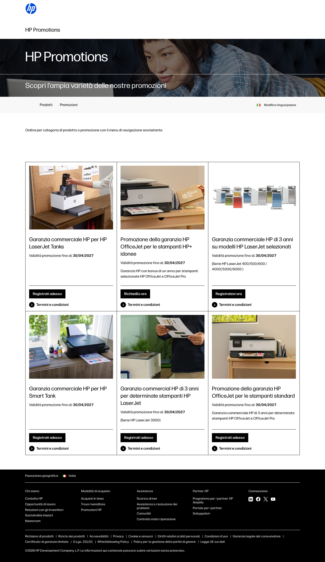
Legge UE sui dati (212, 542)
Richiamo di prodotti (39, 536)
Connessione (258, 491)
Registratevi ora (229, 294)
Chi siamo (32, 491)
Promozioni (69, 105)
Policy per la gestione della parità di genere (165, 542)
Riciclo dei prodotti (71, 536)
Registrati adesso (47, 294)
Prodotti (46, 105)
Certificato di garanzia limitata (46, 542)
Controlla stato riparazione (156, 519)
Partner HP (201, 491)
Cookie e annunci (140, 536)
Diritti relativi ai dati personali (179, 536)
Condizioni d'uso (216, 536)
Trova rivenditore (93, 504)
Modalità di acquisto (95, 491)
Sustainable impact (39, 515)
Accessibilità (99, 536)
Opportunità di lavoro (40, 504)
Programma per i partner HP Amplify (213, 500)
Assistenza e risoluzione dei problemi (157, 506)
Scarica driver (147, 499)
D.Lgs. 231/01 (83, 542)
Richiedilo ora (135, 294)
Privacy (118, 536)
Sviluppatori (201, 513)
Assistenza (145, 491)
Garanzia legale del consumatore (257, 536)
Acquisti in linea (92, 499)
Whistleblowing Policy (113, 542)
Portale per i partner (207, 508)
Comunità (144, 513)
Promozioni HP (91, 510)
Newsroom (33, 521)
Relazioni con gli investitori (44, 510)
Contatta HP (34, 499)
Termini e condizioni (52, 304)
